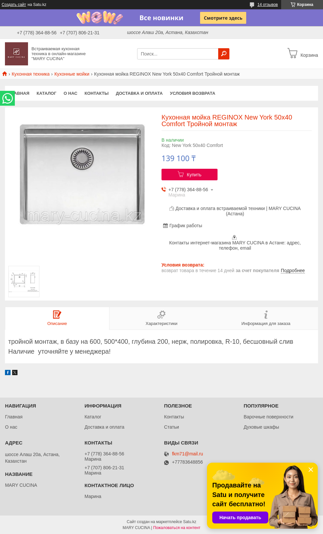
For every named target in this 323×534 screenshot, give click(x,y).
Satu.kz (189, 521)
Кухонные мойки (71, 74)
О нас (70, 93)
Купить (194, 174)
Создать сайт (14, 4)
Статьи (171, 427)
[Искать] (223, 53)
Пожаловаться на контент (176, 527)
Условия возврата (193, 93)
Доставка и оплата (139, 93)
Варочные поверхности (268, 416)
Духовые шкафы (261, 427)
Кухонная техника (30, 74)
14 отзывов (267, 4)
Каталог (46, 93)
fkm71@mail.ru (187, 453)
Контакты (97, 93)
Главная (19, 93)
